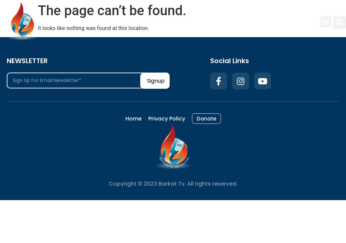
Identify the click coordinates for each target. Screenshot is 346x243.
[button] (325, 21)
